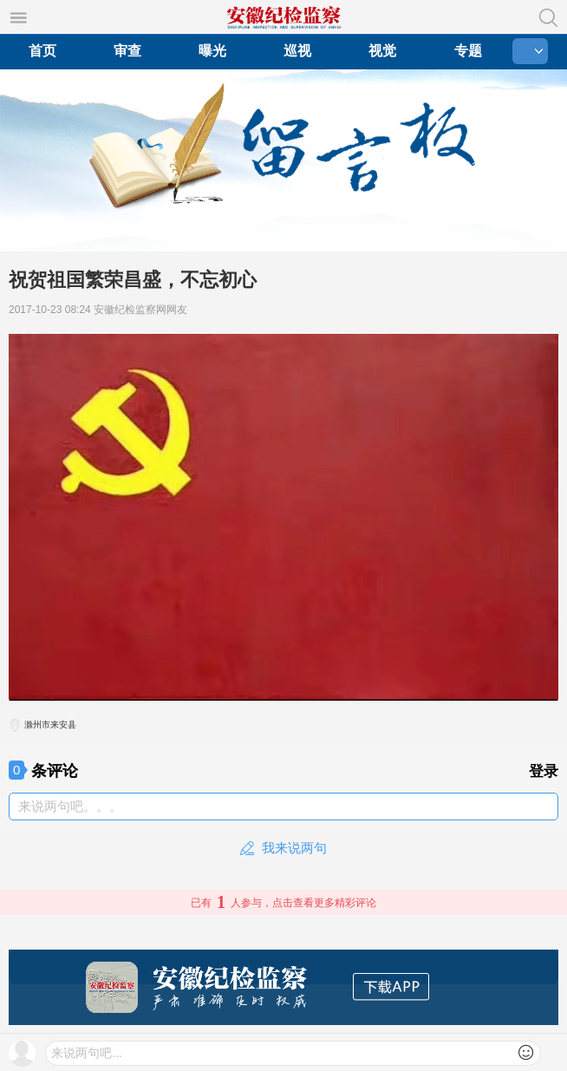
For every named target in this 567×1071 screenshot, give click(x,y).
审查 (127, 50)
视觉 (382, 50)
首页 (42, 50)
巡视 (297, 50)
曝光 (212, 50)
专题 (468, 50)
